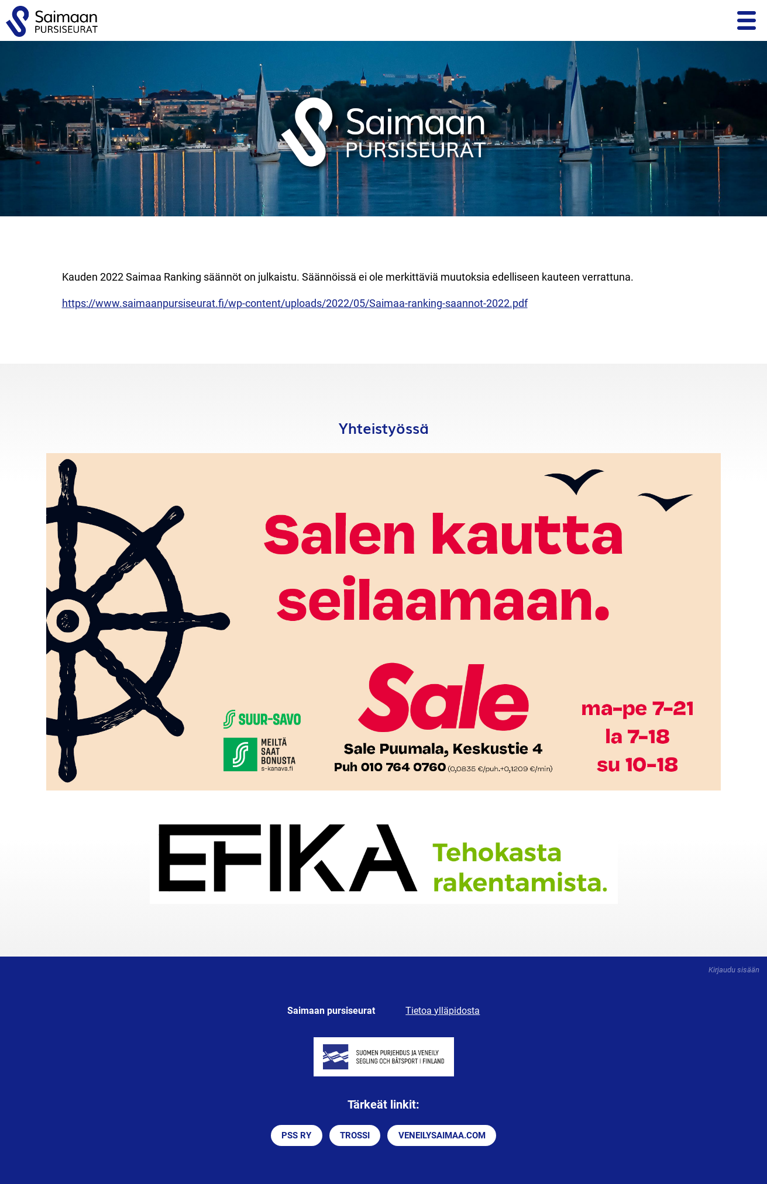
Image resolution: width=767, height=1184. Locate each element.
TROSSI (355, 1135)
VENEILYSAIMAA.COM (442, 1135)
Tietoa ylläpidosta (442, 1010)
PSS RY (296, 1135)
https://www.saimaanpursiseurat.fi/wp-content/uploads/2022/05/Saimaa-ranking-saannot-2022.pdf (295, 303)
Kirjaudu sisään (733, 969)
